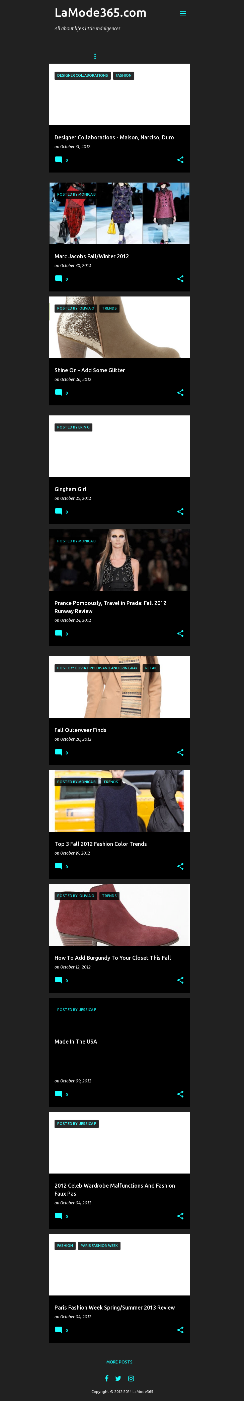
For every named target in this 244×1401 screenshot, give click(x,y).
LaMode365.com (101, 12)
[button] (180, 160)
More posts (119, 1362)
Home (97, 56)
